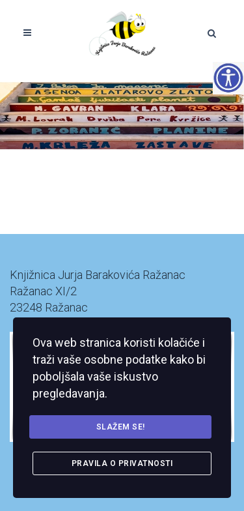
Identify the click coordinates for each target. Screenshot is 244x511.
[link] (122, 33)
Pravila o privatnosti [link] (122, 463)
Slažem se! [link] (120, 426)
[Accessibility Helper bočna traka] (228, 77)
